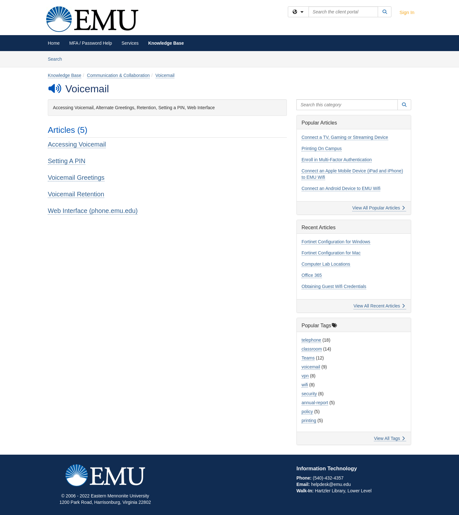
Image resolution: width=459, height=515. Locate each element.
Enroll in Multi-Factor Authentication (337, 159)
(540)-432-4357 (328, 478)
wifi (305, 384)
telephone (311, 340)
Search (57, 59)
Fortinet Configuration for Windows (336, 241)
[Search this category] (347, 104)
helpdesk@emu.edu (331, 484)
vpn (305, 375)
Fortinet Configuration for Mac (331, 252)
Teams (308, 357)
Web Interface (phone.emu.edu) (93, 210)
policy (307, 411)
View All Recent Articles (379, 305)
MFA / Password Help (90, 43)
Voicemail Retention (76, 194)
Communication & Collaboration (118, 75)
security (309, 393)
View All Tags (389, 438)
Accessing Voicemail (77, 144)
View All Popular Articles (378, 207)
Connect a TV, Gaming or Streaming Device (345, 137)
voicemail (311, 366)
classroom (312, 349)
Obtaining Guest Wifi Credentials (334, 286)
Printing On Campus (322, 148)
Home (54, 43)
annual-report (315, 402)
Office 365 (312, 275)
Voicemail (165, 75)
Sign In (406, 12)
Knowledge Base (166, 43)
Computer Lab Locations (326, 264)
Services (130, 43)
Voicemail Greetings (76, 177)
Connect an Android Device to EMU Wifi (341, 188)
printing (309, 420)
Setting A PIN (66, 160)
